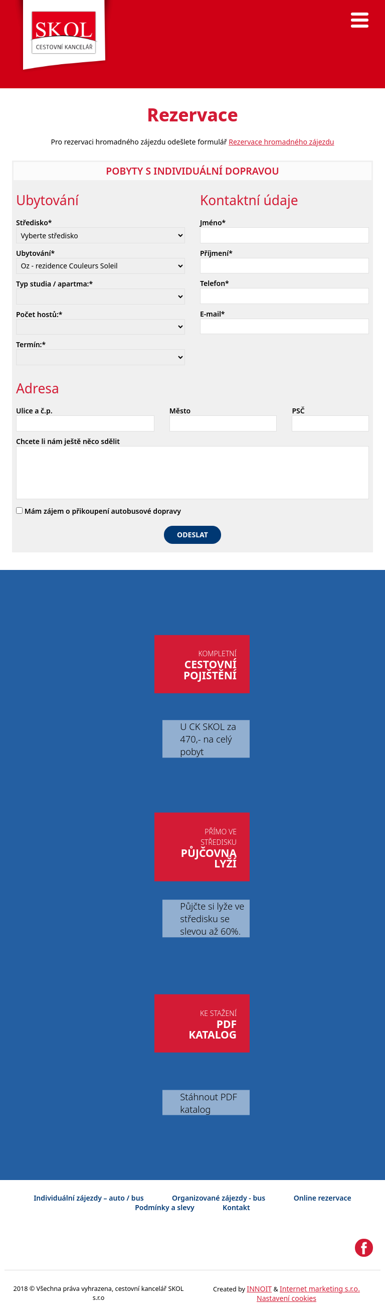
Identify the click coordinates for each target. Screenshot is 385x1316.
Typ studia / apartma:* (54, 283)
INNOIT (259, 1288)
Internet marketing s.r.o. (320, 1288)
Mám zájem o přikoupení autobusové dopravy (98, 511)
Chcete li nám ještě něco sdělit (68, 441)
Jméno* (213, 222)
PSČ (298, 410)
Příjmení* (216, 253)
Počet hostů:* (39, 314)
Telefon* (214, 283)
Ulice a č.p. (34, 410)
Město (179, 410)
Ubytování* (35, 253)
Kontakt (236, 1207)
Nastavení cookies (286, 1298)
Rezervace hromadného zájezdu (281, 142)
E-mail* (212, 314)
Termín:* (31, 344)
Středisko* (34, 222)
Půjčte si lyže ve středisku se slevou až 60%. (212, 918)
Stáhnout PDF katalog (208, 1102)
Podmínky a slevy (164, 1207)
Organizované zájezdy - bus (218, 1198)
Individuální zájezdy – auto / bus (88, 1198)
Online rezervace (322, 1198)
